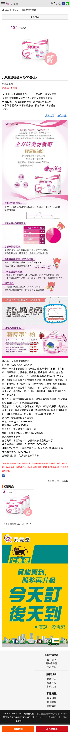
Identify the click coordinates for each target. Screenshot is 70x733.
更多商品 (35, 16)
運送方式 (51, 682)
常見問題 (51, 698)
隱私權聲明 (51, 663)
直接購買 (18, 728)
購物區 (16, 10)
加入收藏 (61, 115)
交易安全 (51, 667)
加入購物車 (51, 728)
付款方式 (51, 678)
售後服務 (51, 686)
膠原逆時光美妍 (29, 10)
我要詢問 (49, 115)
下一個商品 (62, 481)
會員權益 (51, 701)
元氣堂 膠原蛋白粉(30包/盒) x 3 (17, 524)
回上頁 (51, 481)
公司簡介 (51, 659)
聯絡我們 (51, 705)
